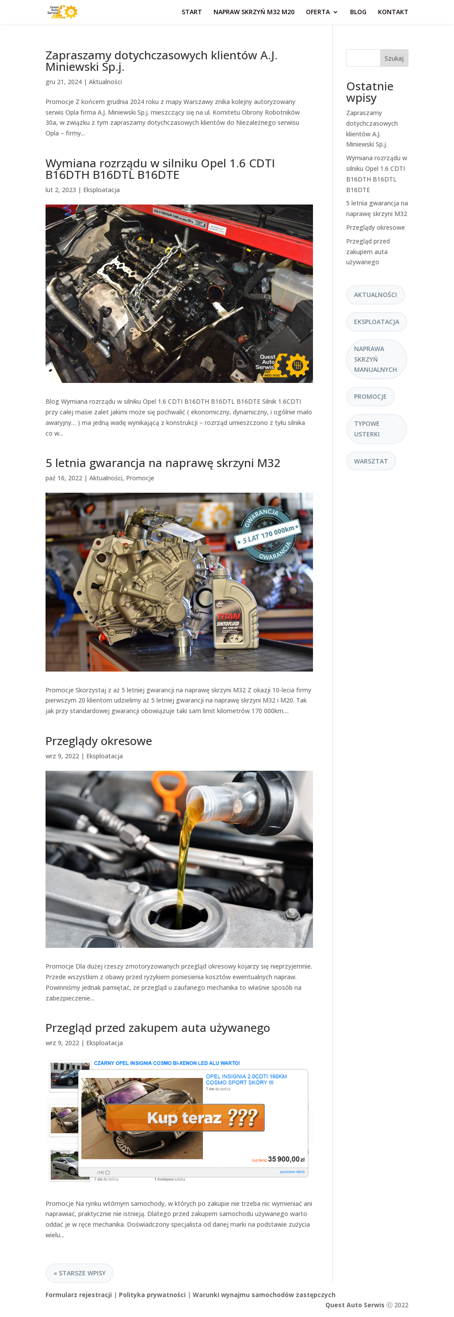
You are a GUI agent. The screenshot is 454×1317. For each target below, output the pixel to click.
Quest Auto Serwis (355, 1305)
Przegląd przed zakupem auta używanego (158, 1027)
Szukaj (394, 58)
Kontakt (393, 12)
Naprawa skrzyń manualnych (375, 359)
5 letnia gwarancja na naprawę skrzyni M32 (163, 463)
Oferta (318, 12)
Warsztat (371, 461)
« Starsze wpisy (79, 1273)
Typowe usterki (367, 428)
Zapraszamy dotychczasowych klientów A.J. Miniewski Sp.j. (162, 60)
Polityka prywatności (152, 1294)
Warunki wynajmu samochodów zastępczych (264, 1294)
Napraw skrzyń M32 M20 (254, 12)
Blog (358, 12)
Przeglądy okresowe (99, 741)
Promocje (140, 478)
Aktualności (105, 81)
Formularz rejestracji (79, 1294)
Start (192, 12)
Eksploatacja (101, 189)
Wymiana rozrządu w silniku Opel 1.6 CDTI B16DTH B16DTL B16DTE (160, 168)
